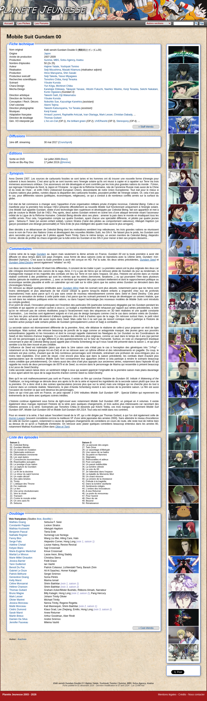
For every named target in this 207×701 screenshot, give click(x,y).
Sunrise (48, 60)
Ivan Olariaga (90, 114)
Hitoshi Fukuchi (94, 89)
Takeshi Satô (51, 95)
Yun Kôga (49, 85)
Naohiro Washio (113, 89)
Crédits (182, 694)
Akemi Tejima (51, 104)
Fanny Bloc (15, 538)
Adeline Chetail (17, 544)
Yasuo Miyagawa (67, 76)
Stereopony (122, 121)
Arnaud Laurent (52, 114)
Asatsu (80, 60)
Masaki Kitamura (71, 69)
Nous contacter (196, 694)
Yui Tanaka (74, 108)
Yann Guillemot (17, 564)
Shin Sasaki (69, 73)
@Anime (65, 162)
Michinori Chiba (64, 85)
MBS (56, 60)
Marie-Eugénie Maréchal (22, 551)
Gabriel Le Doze (18, 570)
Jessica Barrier (17, 561)
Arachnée (22, 639)
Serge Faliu (15, 541)
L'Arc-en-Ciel (51, 121)
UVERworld (101, 121)
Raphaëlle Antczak (72, 114)
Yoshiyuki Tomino (69, 66)
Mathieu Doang (17, 522)
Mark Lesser (106, 114)
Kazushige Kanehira (71, 101)
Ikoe (39, 518)
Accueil (8, 23)
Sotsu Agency (67, 60)
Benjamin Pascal (18, 531)
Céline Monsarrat (18, 583)
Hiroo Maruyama (53, 73)
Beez (64, 159)
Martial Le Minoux (19, 554)
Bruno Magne (16, 593)
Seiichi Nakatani (148, 89)
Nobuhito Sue (51, 101)
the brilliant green (76, 121)
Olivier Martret (16, 599)
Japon (47, 53)
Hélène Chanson (18, 586)
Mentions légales (167, 694)
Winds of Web (165, 697)
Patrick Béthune (17, 573)
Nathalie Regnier (18, 535)
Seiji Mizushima (52, 69)
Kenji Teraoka (69, 79)
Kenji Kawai (50, 111)
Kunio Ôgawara (52, 92)
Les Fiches (24, 23)
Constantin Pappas (19, 525)
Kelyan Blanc (16, 548)
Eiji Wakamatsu (67, 95)
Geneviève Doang (19, 577)
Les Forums (42, 23)
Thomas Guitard (52, 117)
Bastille (47, 518)
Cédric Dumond (17, 609)
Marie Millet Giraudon (20, 557)
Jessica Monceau (18, 603)
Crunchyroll (65, 142)
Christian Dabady (123, 114)
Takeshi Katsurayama (55, 108)
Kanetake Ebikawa (54, 89)
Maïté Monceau (17, 606)
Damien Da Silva (18, 619)
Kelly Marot (15, 580)
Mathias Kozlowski (19, 528)
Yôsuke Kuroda (52, 82)
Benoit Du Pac (17, 567)
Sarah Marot (16, 612)
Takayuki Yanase (75, 89)
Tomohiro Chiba (52, 79)
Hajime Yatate (51, 66)
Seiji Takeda (50, 76)
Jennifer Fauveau (18, 622)
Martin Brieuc (16, 615)
